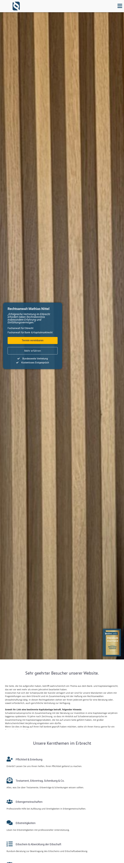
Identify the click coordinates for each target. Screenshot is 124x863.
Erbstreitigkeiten (25, 823)
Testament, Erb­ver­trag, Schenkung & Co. (40, 780)
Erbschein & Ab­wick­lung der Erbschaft (38, 844)
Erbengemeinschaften (29, 801)
